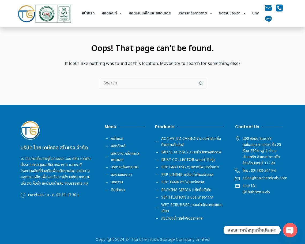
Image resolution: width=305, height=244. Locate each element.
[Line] (268, 19)
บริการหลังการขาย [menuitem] (196, 13)
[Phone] (279, 8)
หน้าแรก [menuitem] (88, 13)
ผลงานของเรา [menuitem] (233, 13)
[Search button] (200, 83)
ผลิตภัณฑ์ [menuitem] (112, 13)
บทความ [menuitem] (258, 13)
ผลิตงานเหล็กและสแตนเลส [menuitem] (150, 13)
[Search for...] (147, 83)
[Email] (268, 8)
